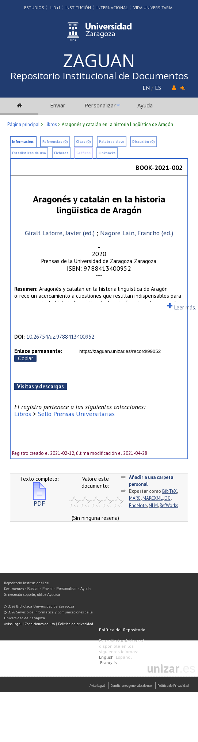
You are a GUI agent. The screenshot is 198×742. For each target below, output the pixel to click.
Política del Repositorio (122, 629)
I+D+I (55, 7)
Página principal (23, 124)
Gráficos (83, 153)
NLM (153, 505)
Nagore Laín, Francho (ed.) (136, 233)
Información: (23, 141)
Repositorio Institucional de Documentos (99, 75)
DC (167, 498)
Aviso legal (13, 623)
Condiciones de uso (40, 623)
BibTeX (169, 491)
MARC (135, 498)
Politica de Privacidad (173, 686)
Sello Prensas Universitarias (76, 414)
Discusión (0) (143, 141)
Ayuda (145, 105)
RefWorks (169, 505)
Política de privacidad (75, 623)
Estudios (34, 7)
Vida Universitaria (152, 7)
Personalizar (100, 105)
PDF (39, 500)
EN (146, 87)
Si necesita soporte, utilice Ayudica (32, 595)
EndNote (138, 505)
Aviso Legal (97, 686)
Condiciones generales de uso (131, 686)
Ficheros (61, 153)
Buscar (33, 589)
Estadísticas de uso (29, 153)
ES (158, 87)
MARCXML (152, 498)
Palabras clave (111, 141)
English (106, 657)
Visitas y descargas (40, 386)
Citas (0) (83, 141)
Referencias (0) (55, 141)
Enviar (57, 105)
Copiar (25, 358)
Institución (78, 7)
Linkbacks (107, 153)
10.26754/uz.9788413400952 (60, 336)
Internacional (112, 7)
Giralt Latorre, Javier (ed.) (60, 233)
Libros (51, 124)
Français (108, 662)
